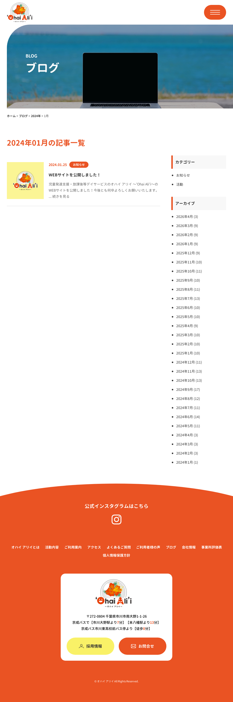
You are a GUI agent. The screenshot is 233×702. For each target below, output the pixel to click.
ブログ (171, 547)
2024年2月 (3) (187, 453)
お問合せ (142, 646)
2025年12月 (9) (188, 253)
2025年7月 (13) (188, 298)
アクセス (94, 547)
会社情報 (189, 547)
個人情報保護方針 (116, 555)
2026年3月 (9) (187, 225)
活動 (179, 184)
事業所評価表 (211, 547)
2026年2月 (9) (187, 234)
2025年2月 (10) (188, 344)
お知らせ (183, 175)
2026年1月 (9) (187, 244)
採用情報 (90, 646)
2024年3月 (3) (187, 444)
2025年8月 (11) (188, 289)
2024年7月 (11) (188, 407)
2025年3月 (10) (188, 335)
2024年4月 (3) (187, 435)
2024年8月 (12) (188, 398)
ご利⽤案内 (73, 547)
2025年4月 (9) (187, 325)
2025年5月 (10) (188, 316)
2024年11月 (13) (189, 371)
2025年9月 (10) (188, 280)
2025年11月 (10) (189, 262)
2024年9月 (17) (188, 389)
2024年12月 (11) (189, 362)
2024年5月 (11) (188, 426)
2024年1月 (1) (187, 462)
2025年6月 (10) (188, 307)
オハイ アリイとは (25, 547)
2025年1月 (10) (188, 353)
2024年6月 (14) (188, 416)
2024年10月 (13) (189, 380)
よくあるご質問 (119, 547)
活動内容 (52, 547)
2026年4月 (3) (187, 216)
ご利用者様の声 (148, 547)
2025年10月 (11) (189, 271)
